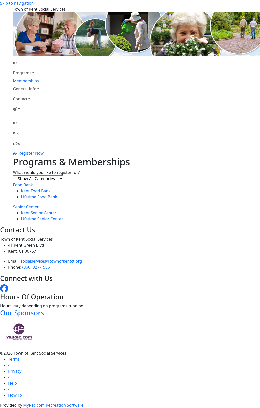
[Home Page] (26, 63)
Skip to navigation (17, 3)
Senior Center (26, 207)
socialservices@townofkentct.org (51, 261)
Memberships (26, 81)
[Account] (26, 109)
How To (15, 395)
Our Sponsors (22, 312)
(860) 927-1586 (36, 267)
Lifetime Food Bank (39, 197)
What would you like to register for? (46, 172)
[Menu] (16, 143)
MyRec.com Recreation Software (53, 405)
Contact (20, 99)
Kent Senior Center (38, 213)
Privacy (14, 371)
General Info (25, 89)
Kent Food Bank (36, 191)
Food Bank (23, 185)
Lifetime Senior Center (42, 219)
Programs (22, 73)
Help (12, 383)
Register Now (31, 153)
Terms (14, 359)
